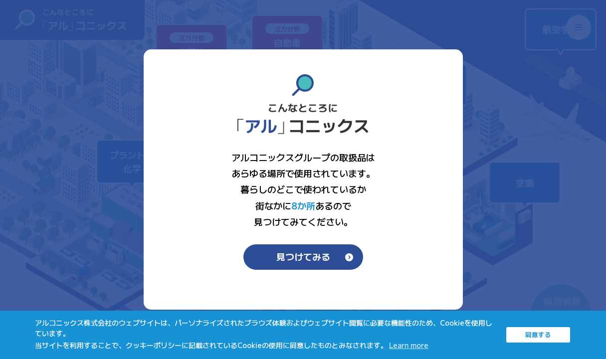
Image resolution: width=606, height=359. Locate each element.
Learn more (408, 345)
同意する (538, 334)
